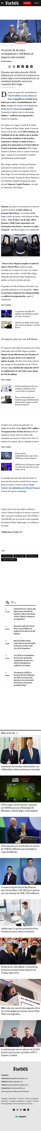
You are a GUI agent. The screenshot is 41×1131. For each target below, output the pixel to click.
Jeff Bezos (32, 556)
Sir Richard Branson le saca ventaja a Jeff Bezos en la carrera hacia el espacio (26, 388)
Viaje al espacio (9, 560)
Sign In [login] (36, 3)
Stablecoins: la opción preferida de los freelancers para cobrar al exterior (19, 930)
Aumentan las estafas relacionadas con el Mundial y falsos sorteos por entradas (20, 768)
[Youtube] (24, 1110)
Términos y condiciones (17, 1101)
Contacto (21, 1098)
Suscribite (27, 3)
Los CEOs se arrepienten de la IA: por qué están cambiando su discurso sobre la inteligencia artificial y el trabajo (24, 661)
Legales (29, 1101)
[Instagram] (21, 1110)
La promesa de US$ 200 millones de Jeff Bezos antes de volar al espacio (26, 314)
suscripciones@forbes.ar (17, 1088)
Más (23, 602)
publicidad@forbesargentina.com (17, 1078)
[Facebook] (14, 1110)
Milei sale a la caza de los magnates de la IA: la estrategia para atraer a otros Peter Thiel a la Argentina (20, 1011)
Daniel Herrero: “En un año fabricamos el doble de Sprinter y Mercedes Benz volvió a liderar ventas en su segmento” (25, 614)
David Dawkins (6, 61)
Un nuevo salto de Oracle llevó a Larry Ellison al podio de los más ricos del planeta (24, 630)
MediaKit (4, 1098)
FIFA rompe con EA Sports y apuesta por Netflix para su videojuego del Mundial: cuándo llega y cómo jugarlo (19, 808)
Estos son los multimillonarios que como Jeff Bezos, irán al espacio (26, 456)
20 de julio (7, 556)
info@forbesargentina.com (14, 1081)
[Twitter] (17, 1110)
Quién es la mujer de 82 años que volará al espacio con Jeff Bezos (27, 325)
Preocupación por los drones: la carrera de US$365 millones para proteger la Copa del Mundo (20, 849)
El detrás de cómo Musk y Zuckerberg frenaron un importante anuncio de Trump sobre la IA (19, 970)
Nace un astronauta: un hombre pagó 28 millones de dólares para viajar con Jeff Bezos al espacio (27, 401)
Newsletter (12, 1098)
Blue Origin (19, 556)
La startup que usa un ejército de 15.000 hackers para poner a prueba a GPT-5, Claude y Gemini (20, 1052)
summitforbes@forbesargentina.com (17, 1085)
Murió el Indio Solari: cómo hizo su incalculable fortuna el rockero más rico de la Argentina (24, 644)
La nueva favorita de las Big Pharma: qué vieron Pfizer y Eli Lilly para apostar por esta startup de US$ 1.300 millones (20, 890)
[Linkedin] (28, 1110)
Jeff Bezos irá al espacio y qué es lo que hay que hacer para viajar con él (27, 467)
